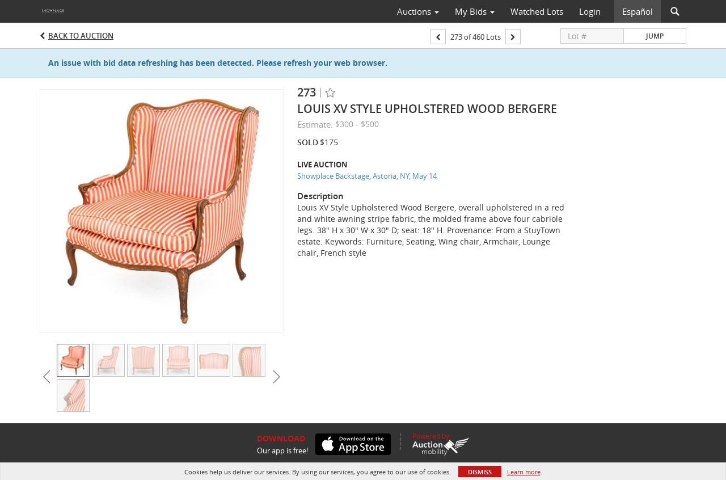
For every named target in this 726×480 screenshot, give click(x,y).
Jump (655, 36)
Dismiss (480, 472)
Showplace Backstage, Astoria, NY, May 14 (367, 176)
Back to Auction (80, 36)
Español (637, 11)
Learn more (524, 472)
